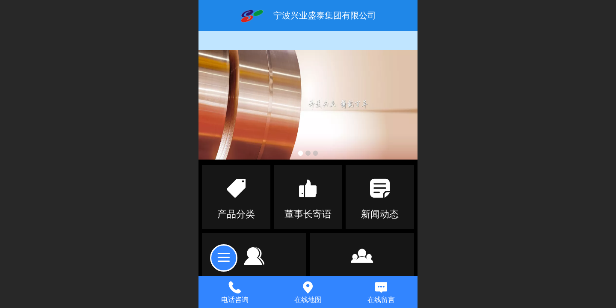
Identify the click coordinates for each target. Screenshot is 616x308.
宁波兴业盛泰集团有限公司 (324, 15)
